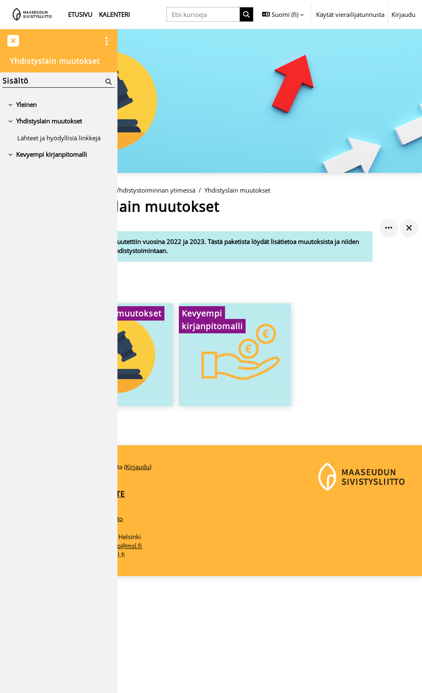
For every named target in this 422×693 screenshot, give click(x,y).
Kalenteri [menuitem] (114, 14)
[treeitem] (58, 104)
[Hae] (107, 81)
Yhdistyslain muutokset (307, 207)
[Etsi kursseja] (203, 14)
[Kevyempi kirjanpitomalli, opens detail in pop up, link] (269, 372)
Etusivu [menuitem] (80, 14)
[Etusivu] (32, 14)
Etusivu (137, 207)
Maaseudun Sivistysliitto (158, 635)
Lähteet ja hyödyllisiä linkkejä (59, 138)
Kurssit (166, 207)
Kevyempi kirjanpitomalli (51, 154)
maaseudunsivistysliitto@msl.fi (167, 662)
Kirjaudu (403, 14)
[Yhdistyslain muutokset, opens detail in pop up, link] (174, 372)
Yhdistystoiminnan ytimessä (225, 207)
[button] (283, 14)
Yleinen (26, 104)
